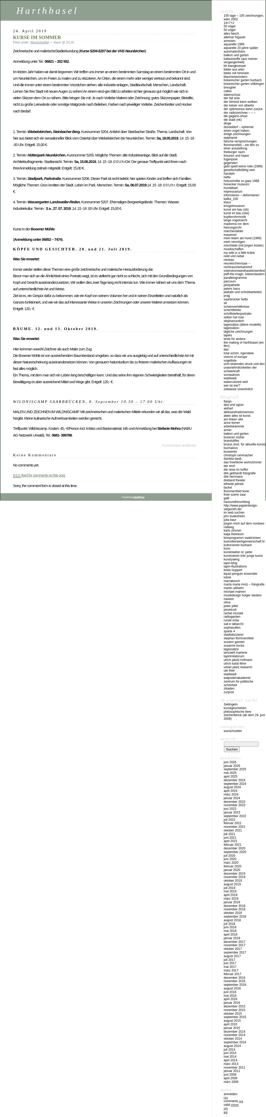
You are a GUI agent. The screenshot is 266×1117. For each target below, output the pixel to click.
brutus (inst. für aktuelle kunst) (244, 444)
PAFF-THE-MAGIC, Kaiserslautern (244, 274)
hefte (227, 177)
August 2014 (232, 1046)
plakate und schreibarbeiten (243, 292)
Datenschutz (232, 95)
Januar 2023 (232, 812)
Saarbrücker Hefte (236, 299)
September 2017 (235, 952)
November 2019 (234, 877)
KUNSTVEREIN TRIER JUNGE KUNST (243, 556)
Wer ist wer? (232, 385)
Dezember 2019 (234, 873)
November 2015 (234, 1010)
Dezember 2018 (234, 906)
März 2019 (231, 898)
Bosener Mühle (234, 437)
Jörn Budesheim (234, 516)
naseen (229, 599)
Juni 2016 (230, 992)
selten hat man (234, 317)
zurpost (229, 692)
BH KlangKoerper (235, 66)
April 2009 (230, 1078)
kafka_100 (231, 199)
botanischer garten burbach (243, 80)
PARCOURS (230, 281)
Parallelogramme (235, 278)
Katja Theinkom (234, 534)
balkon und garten (236, 55)
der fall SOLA (232, 98)
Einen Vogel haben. (237, 130)
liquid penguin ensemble (240, 574)
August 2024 (232, 787)
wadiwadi (230, 674)
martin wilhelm (234, 588)
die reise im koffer (236, 469)
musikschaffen (233, 249)
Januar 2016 (232, 1003)
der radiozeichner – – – (240, 113)
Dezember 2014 (234, 1031)
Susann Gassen (234, 642)
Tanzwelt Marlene (235, 652)
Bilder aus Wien (234, 69)
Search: (229, 738)
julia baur (230, 520)
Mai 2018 (230, 931)
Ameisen (229, 41)
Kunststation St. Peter (238, 552)
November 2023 (234, 805)
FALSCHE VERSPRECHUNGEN (240, 141)
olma (227, 602)
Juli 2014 (229, 1049)
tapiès (228, 335)
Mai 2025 (230, 773)
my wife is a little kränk (239, 253)
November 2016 (234, 981)
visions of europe (235, 357)
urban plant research (238, 667)
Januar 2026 (232, 766)
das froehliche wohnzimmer (243, 462)
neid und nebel (234, 256)
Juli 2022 (229, 820)
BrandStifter (231, 441)
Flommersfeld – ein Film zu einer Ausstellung (241, 146)
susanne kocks (234, 645)
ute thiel (229, 670)
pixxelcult (230, 609)
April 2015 (230, 1024)
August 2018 (232, 920)
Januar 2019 (232, 902)
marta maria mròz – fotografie (244, 584)
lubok (227, 577)
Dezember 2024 (234, 780)
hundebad (230, 188)
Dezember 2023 (234, 802)
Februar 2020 (232, 866)
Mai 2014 (230, 1056)
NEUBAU (229, 260)
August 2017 (232, 956)
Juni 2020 (230, 859)
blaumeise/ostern (235, 77)
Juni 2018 (230, 927)
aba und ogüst (233, 405)
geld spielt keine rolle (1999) (243, 166)
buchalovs (231, 448)
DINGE (227, 123)
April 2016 (230, 999)
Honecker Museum (236, 184)
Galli (226, 498)
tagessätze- (232, 328)
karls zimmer (232, 530)
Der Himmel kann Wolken (240, 102)
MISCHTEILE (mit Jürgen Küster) (243, 245)
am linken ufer (233, 419)
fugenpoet (230, 159)
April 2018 (230, 934)
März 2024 (231, 794)
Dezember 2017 (234, 942)
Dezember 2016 (234, 978)
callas (228, 91)
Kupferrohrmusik (235, 217)
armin (227, 430)
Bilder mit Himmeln (236, 73)
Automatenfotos (234, 51)
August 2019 (232, 884)
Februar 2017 (232, 974)
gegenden (230, 163)
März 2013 (231, 1064)
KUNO (227, 548)
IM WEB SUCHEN (234, 512)
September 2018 (235, 916)
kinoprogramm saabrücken (242, 538)
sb (225, 303)
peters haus (232, 289)
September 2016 (235, 985)
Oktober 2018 (233, 913)
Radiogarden (232, 617)
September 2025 (235, 769)
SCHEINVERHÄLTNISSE (236, 306)
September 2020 (235, 852)
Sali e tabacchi (233, 624)
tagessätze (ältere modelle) (242, 324)
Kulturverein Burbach (238, 545)
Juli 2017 (229, 960)
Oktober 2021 (233, 830)
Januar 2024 (232, 798)
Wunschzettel (39, 42)
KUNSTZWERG (232, 559)
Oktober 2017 (233, 949)
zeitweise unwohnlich (238, 389)
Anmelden (230, 1094)
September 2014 (235, 1042)
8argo (228, 401)
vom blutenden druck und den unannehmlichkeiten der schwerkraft (244, 367)
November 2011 (234, 1067)
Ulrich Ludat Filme (235, 663)
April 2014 (230, 1060)
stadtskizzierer (234, 634)
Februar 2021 (232, 845)
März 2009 (231, 1082)
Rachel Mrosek (233, 613)
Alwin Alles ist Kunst (237, 416)
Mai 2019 (230, 891)
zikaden (229, 688)
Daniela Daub (233, 458)
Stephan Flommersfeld (239, 638)
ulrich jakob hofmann (238, 660)
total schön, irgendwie (239, 353)
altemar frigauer (234, 37)
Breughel (230, 87)
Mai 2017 (230, 967)
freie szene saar (235, 494)
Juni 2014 (230, 1053)
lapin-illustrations (235, 566)
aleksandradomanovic (239, 412)
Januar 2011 (232, 1071)
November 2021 (234, 827)
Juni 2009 (230, 1074)
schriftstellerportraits (237, 313)
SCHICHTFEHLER (232, 310)
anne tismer (232, 423)
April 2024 (230, 791)
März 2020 (231, 862)
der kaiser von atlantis (239, 105)
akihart (228, 408)
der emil (229, 466)
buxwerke (230, 451)
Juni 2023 (230, 809)
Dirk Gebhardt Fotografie (240, 473)
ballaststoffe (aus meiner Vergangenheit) (241, 60)
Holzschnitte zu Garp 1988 (241, 181)
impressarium (233, 191)
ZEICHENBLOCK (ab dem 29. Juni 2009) (244, 717)
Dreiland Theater (234, 480)
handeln (229, 173)
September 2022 (235, 816)
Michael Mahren (235, 592)
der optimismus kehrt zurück (243, 109)
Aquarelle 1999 (234, 44)
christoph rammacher (238, 455)
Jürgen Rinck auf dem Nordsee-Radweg (244, 525)
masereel (230, 235)
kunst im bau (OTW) (236, 213)
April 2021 (230, 841)
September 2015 (235, 1017)
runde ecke (231, 620)
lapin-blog (230, 563)
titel (226, 349)
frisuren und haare (236, 155)
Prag (227, 296)
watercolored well (236, 382)
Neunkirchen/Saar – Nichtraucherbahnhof (238, 265)
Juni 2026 (230, 762)
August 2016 (232, 988)
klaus (227, 202)
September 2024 (235, 784)
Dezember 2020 (234, 848)
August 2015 (232, 1021)
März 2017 (231, 970)
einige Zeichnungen (237, 134)
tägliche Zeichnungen (238, 331)
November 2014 (234, 1035)
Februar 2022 (232, 823)
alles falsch (231, 33)
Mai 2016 (230, 996)
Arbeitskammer (234, 426)
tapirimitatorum (234, 656)
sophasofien (232, 627)
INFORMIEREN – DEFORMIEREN (241, 195)
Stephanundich (234, 321)
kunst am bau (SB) (236, 209)
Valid (231, 1105)
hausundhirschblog (237, 502)
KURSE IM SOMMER (37, 37)
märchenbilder (233, 231)
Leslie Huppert (233, 570)
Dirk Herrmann (233, 476)
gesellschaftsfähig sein (239, 170)
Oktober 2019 (233, 880)
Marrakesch (232, 581)
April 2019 (230, 895)
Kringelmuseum (234, 206)
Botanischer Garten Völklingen (244, 84)
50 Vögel (229, 26)
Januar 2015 (232, 1028)
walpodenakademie (237, 678)
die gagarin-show (235, 116)
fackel (228, 487)
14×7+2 (229, 23)
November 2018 (234, 909)
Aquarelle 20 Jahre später (241, 48)
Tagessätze (231, 649)
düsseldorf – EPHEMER (239, 127)
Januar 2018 (232, 938)
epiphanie (230, 138)
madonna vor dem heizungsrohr (236, 225)
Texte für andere (234, 339)
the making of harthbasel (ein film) (244, 344)
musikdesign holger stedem (243, 595)
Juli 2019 (229, 888)
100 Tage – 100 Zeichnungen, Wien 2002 (244, 17)
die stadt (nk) (233, 120)
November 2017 (234, 945)
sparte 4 (229, 631)
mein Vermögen (234, 242)
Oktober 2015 (233, 1013)
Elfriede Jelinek (234, 484)
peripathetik (232, 285)
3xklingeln (230, 704)
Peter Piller (231, 606)
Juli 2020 (229, 855)
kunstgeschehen (235, 708)
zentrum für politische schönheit (238, 683)
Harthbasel (47, 10)
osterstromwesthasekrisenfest (244, 271)
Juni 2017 (230, 963)
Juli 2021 (229, 834)
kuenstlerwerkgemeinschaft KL (244, 541)
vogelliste (230, 360)
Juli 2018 (229, 924)
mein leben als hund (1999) (242, 238)
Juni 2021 (230, 838)
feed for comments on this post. (39, 475)
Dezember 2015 (234, 1006)
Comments (233, 1101)
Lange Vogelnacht (235, 220)
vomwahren (232, 375)
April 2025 (230, 776)
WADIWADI (230, 378)
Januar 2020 (232, 870)
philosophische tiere (237, 712)
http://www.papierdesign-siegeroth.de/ (241, 507)
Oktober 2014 (233, 1038)
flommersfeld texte (236, 491)
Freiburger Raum (234, 152)
